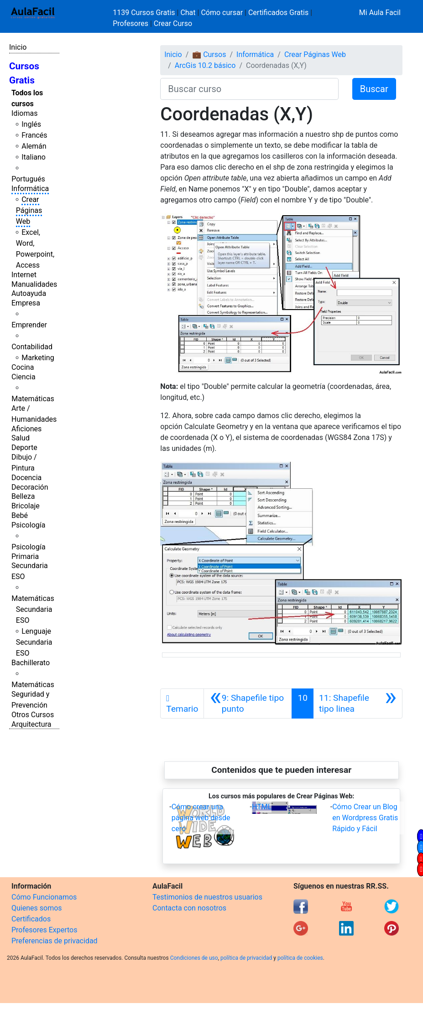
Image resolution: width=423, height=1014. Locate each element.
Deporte (24, 447)
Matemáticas (32, 398)
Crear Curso (173, 23)
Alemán (33, 146)
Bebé (19, 515)
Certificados (31, 919)
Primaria (25, 556)
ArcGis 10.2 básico (205, 65)
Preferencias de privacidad (54, 940)
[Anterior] (248, 703)
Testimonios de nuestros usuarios (207, 897)
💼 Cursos (209, 54)
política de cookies (300, 958)
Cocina (22, 367)
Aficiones (26, 428)
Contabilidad (31, 346)
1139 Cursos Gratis (145, 12)
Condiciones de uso (194, 958)
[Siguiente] (357, 703)
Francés (34, 135)
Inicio (17, 47)
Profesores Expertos (44, 930)
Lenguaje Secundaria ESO (34, 642)
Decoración (29, 487)
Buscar (374, 88)
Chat (187, 12)
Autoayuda (28, 293)
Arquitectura (31, 724)
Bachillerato (30, 662)
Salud (20, 438)
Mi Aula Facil (380, 12)
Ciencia (23, 376)
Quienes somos (36, 908)
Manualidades (34, 284)
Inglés (31, 124)
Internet (24, 274)
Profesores (130, 23)
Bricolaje (25, 506)
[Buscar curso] (249, 89)
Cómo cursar (222, 12)
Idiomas (24, 113)
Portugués (28, 179)
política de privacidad (246, 958)
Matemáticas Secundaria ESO (32, 609)
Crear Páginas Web (29, 210)
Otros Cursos (32, 714)
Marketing (37, 357)
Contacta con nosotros (189, 908)
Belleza (23, 496)
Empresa (25, 303)
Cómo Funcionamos (44, 897)
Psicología (28, 525)
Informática (30, 188)
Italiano (33, 157)
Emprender (29, 325)
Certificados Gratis (278, 12)
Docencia (26, 477)
